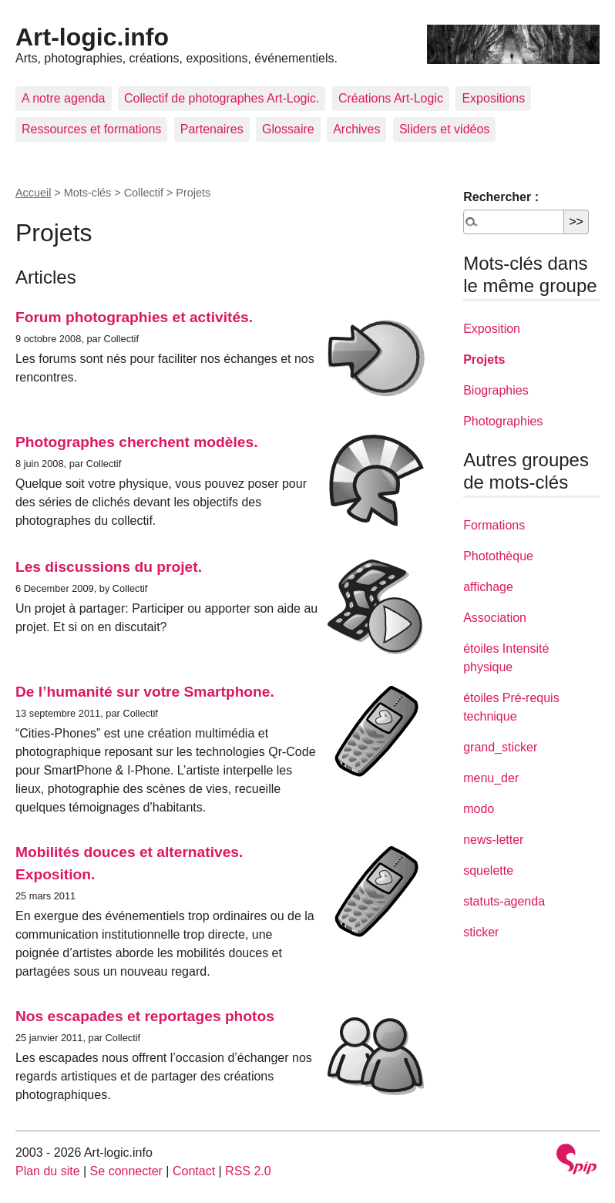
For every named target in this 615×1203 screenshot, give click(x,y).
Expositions (493, 98)
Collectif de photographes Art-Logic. (221, 98)
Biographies (496, 390)
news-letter (493, 839)
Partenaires (212, 129)
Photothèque (498, 556)
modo (478, 808)
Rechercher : (501, 196)
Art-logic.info (92, 37)
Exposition (491, 328)
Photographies (503, 421)
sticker (481, 932)
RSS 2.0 (248, 1171)
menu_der (491, 778)
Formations (494, 525)
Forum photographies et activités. (134, 317)
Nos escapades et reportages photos (144, 1016)
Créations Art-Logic (390, 98)
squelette (488, 870)
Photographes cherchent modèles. (136, 442)
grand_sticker (500, 747)
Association (494, 617)
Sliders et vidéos (444, 129)
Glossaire (288, 129)
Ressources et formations (91, 129)
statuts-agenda (504, 901)
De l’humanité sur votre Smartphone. (144, 692)
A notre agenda (64, 98)
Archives (356, 129)
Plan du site (47, 1171)
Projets (484, 359)
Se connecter (126, 1171)
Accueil (33, 192)
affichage (488, 586)
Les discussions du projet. (108, 567)
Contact (194, 1171)
